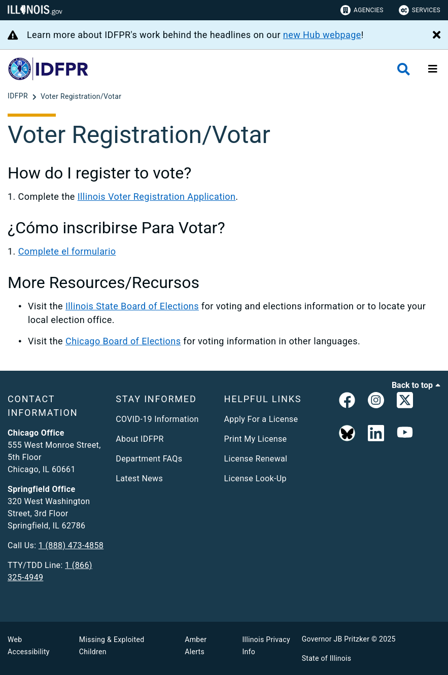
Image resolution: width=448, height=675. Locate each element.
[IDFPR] (19, 96)
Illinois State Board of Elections (132, 306)
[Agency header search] (403, 69)
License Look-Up (255, 478)
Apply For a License (261, 419)
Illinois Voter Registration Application (157, 196)
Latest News (139, 478)
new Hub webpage (322, 34)
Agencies (362, 10)
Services (419, 10)
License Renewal (256, 459)
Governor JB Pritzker (336, 639)
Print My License (255, 439)
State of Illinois (327, 658)
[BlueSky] (347, 434)
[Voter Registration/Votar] (81, 96)
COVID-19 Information (157, 419)
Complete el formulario (67, 251)
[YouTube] (405, 434)
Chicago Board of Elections (123, 341)
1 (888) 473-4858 (71, 545)
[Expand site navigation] (432, 69)
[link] (347, 402)
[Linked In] (376, 434)
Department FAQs (149, 459)
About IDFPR (139, 439)
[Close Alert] (436, 35)
